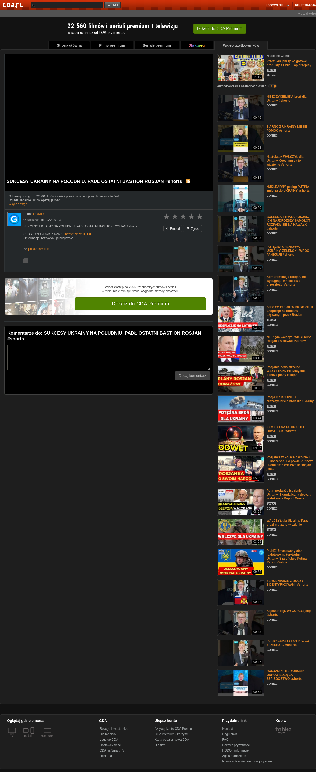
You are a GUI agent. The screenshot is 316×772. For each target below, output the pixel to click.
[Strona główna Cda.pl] (14, 5)
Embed (173, 229)
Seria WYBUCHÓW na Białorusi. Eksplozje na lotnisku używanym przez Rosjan (290, 311)
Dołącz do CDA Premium (140, 303)
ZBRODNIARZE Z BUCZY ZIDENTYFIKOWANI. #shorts (287, 583)
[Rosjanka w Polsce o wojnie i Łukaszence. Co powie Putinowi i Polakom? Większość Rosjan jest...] (240, 468)
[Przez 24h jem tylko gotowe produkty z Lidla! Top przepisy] (240, 67)
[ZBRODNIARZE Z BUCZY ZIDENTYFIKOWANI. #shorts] (240, 592)
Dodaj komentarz (192, 376)
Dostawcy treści (110, 745)
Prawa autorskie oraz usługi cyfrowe (247, 761)
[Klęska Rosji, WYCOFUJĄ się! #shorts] (240, 622)
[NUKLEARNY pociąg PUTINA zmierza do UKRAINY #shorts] (240, 198)
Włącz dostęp (18, 204)
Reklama (106, 756)
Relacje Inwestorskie (114, 729)
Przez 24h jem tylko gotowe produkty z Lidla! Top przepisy (289, 63)
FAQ (225, 739)
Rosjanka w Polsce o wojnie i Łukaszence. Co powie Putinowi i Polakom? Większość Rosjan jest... (290, 463)
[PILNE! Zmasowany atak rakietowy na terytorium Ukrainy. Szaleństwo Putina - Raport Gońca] (240, 562)
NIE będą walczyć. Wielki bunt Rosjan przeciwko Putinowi (289, 339)
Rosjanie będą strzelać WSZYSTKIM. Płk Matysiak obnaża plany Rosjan (286, 371)
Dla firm (160, 745)
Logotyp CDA (109, 739)
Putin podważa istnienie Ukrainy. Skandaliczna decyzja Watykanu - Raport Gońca (289, 494)
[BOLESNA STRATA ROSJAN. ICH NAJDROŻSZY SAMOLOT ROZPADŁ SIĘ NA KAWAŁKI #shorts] (240, 228)
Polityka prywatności (236, 745)
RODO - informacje (235, 750)
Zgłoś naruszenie (234, 756)
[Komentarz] (108, 357)
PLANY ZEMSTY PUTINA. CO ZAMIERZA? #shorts (288, 643)
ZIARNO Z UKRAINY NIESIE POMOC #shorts (287, 128)
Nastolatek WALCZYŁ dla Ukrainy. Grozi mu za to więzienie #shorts (285, 160)
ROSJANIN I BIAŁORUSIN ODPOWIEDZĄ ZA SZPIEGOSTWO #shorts (286, 675)
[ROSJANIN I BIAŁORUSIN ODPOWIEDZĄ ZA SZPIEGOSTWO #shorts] (240, 682)
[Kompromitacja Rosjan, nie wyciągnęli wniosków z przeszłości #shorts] (240, 288)
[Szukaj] (67, 5)
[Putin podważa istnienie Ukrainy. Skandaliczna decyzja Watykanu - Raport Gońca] (240, 502)
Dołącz (220, 28)
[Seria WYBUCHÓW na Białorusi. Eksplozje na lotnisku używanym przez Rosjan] (240, 318)
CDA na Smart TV (112, 750)
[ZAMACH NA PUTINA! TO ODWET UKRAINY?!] (240, 438)
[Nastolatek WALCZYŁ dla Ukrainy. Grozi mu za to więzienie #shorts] (240, 168)
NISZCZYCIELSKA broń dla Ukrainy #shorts (286, 98)
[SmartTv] (33, 739)
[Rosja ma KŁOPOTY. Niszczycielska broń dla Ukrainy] (240, 408)
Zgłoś (193, 229)
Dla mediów (108, 734)
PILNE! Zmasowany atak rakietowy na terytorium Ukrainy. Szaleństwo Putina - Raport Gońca (287, 556)
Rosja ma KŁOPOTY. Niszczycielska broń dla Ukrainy (290, 399)
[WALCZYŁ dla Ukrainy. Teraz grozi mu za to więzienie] (240, 532)
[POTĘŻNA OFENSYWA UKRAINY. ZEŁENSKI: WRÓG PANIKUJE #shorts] (240, 258)
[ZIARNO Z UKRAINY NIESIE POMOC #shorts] (240, 138)
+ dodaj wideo (307, 13)
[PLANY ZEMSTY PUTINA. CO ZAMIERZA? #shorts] (240, 652)
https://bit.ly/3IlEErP (78, 234)
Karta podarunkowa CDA (172, 739)
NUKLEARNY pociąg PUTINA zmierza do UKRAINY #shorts (288, 188)
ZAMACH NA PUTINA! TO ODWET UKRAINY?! (285, 429)
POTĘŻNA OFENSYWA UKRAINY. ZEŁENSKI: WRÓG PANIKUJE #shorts (288, 250)
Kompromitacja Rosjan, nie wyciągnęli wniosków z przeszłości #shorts (287, 281)
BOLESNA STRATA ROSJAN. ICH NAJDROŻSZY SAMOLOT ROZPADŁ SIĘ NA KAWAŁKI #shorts (288, 222)
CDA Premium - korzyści (171, 734)
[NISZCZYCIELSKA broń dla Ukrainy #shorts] (240, 108)
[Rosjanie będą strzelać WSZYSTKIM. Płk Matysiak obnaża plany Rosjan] (240, 378)
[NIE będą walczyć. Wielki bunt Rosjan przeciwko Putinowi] (240, 348)
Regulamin (229, 734)
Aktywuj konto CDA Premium (174, 729)
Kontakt (227, 729)
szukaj (112, 5)
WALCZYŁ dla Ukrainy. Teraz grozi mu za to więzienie (287, 522)
